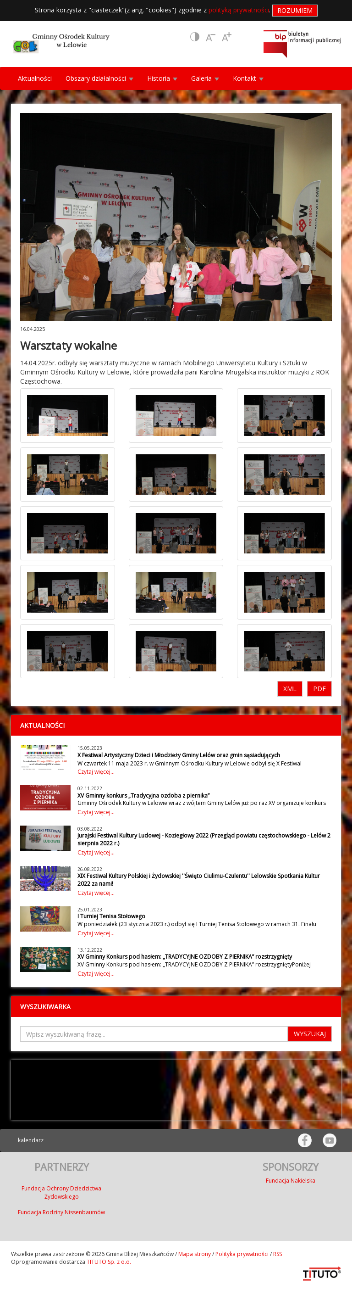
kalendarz (31, 1140)
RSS (277, 1254)
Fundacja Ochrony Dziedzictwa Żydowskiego (61, 1192)
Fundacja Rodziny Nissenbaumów (61, 1212)
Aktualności (35, 78)
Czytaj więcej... (96, 772)
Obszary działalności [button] (99, 78)
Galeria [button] (205, 78)
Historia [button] (162, 78)
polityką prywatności (239, 10)
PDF (319, 688)
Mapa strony (194, 1254)
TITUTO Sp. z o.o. (108, 1262)
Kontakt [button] (248, 78)
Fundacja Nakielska (290, 1180)
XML (290, 688)
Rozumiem (295, 10)
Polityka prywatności (242, 1254)
